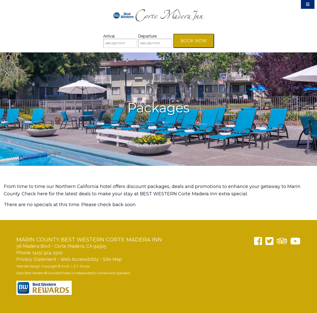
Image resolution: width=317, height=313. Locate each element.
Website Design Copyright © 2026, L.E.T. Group (53, 266)
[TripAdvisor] (282, 241)
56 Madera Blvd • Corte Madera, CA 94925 (61, 246)
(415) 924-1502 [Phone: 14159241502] (47, 252)
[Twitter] (269, 241)
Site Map (112, 259)
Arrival (109, 36)
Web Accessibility (79, 259)
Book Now (194, 40)
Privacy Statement (36, 259)
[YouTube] (295, 241)
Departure (147, 36)
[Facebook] (258, 241)
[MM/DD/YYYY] (120, 43)
